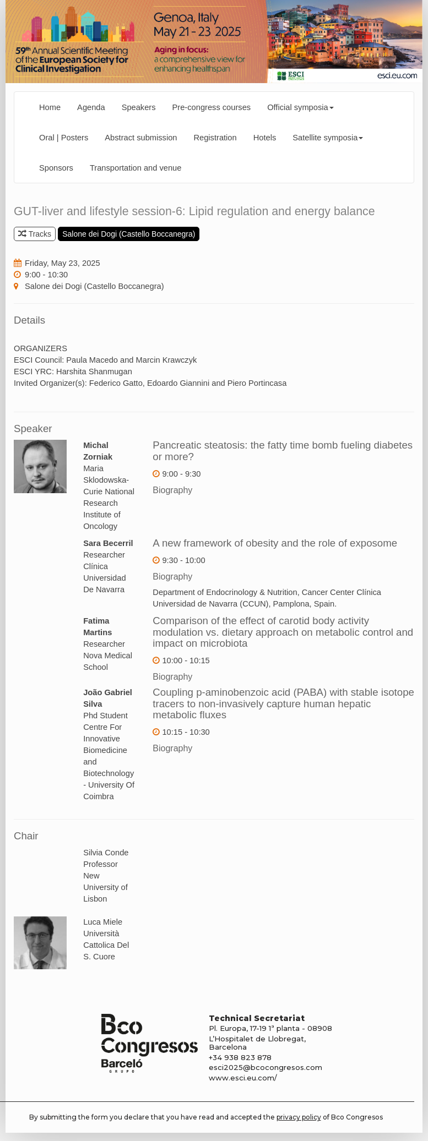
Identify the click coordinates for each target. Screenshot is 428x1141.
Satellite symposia (327, 137)
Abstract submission (141, 137)
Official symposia (300, 107)
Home (50, 107)
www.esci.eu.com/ (243, 1077)
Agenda (91, 107)
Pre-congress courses (211, 107)
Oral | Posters (63, 137)
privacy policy (299, 1117)
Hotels (265, 137)
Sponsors (56, 167)
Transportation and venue (136, 167)
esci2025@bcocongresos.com (265, 1067)
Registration (214, 137)
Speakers (139, 107)
